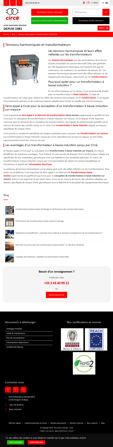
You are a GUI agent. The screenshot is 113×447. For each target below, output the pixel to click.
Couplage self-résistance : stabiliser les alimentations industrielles (42, 257)
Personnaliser (36, 442)
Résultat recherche (76, 423)
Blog (13, 34)
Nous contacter (56, 295)
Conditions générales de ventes (36, 423)
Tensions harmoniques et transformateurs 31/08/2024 (37, 34)
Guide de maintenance (15, 333)
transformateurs (99, 77)
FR (103, 3)
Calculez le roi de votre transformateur (49, 21)
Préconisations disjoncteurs (17, 342)
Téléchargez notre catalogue (90, 21)
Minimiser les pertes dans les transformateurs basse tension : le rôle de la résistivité (49, 245)
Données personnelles (58, 423)
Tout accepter (15, 442)
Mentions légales (15, 423)
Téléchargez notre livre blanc (50, 12)
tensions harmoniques (62, 60)
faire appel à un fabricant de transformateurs (43, 115)
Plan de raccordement (15, 338)
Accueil (6, 34)
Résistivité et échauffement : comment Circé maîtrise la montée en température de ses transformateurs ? (59, 233)
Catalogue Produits (14, 329)
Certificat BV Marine (14, 347)
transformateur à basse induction (72, 125)
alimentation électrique (40, 164)
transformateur (88, 98)
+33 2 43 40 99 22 (32, 3)
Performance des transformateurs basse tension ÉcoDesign (39, 221)
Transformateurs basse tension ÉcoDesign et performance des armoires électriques (49, 209)
